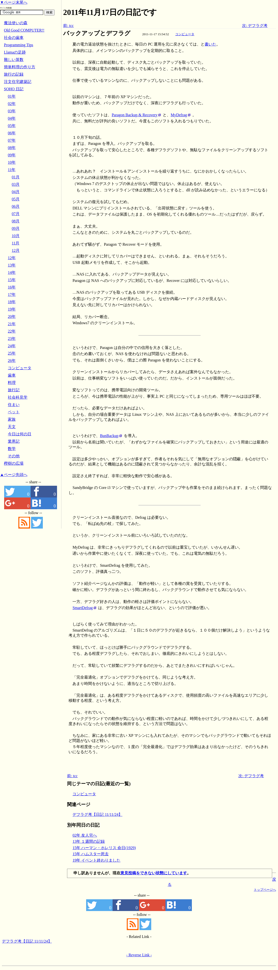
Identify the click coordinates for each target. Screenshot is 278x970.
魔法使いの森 (15, 23)
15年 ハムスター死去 (90, 854)
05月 (16, 199)
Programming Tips (18, 45)
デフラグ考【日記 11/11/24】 (97, 814)
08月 (16, 221)
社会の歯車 (13, 37)
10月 (16, 236)
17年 (12, 294)
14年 (12, 272)
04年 (12, 118)
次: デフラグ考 (254, 25)
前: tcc (68, 25)
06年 (12, 133)
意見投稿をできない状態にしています (153, 873)
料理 (12, 383)
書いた (210, 44)
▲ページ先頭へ (13, 475)
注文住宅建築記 (17, 82)
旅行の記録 (13, 74)
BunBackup (109, 436)
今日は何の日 (19, 434)
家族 (12, 419)
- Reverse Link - (139, 955)
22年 (12, 331)
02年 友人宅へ (84, 835)
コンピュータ (184, 34)
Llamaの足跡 (15, 52)
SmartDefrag (82, 608)
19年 (12, 309)
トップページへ (265, 889)
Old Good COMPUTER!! (24, 30)
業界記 (14, 441)
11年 (11, 170)
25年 (12, 353)
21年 (12, 324)
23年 (12, 338)
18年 (12, 302)
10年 (12, 162)
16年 (12, 287)
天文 (12, 427)
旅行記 (14, 390)
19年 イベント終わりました (96, 860)
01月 (16, 177)
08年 (12, 148)
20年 (12, 316)
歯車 (12, 375)
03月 (16, 184)
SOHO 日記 (13, 89)
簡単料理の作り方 (19, 67)
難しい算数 (13, 60)
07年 (12, 140)
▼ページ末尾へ (13, 2)
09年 (12, 155)
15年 (12, 280)
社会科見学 (17, 397)
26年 (12, 360)
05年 (12, 126)
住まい (14, 405)
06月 (16, 206)
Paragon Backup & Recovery (134, 115)
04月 (16, 192)
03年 (12, 111)
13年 (12, 265)
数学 (12, 449)
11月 (15, 243)
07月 (16, 214)
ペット (14, 412)
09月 (16, 228)
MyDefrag (179, 115)
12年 (12, 258)
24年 (12, 346)
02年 (12, 104)
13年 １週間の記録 (88, 841)
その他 (14, 456)
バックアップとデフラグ (96, 33)
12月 (16, 250)
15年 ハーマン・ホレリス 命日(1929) (104, 848)
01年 (12, 96)
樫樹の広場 (13, 463)
